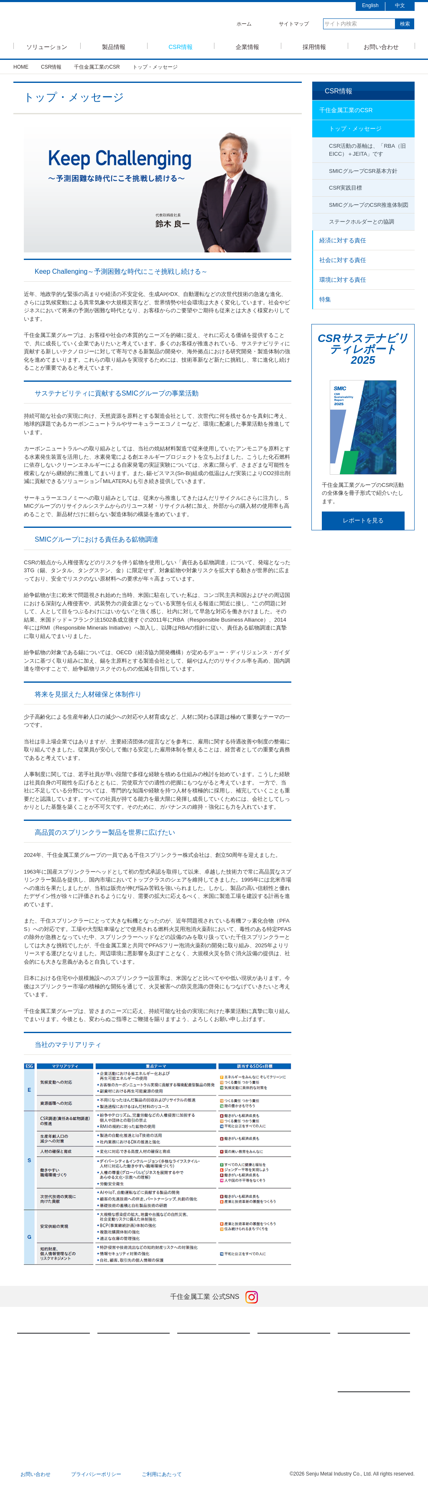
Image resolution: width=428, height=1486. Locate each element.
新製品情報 (359, 1401)
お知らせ (356, 1427)
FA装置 (114, 1356)
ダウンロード (121, 1395)
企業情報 (247, 46)
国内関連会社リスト (288, 1408)
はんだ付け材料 (123, 1343)
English (370, 5)
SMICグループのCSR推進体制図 (368, 205)
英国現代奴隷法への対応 (213, 1415)
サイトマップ (294, 24)
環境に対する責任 (342, 279)
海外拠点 (276, 1395)
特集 (325, 299)
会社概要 (276, 1369)
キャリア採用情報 (366, 1356)
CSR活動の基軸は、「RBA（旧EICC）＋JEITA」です (367, 150)
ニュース (357, 1381)
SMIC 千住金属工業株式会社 (87, 22)
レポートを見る (363, 520)
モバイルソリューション (53, 1356)
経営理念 (276, 1356)
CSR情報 (180, 46)
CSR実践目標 (345, 188)
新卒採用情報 (361, 1343)
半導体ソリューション (51, 1343)
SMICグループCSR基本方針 (363, 171)
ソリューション (46, 46)
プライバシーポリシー (96, 1474)
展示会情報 (359, 1414)
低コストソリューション (53, 1382)
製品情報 (113, 46)
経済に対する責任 (342, 240)
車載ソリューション (48, 1369)
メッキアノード (123, 1382)
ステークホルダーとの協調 (361, 222)
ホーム (244, 24)
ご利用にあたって (162, 1474)
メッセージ (278, 1343)
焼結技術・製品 (123, 1369)
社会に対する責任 (342, 260)
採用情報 (314, 46)
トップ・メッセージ (355, 128)
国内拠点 (276, 1382)
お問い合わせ (381, 46)
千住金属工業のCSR (346, 110)
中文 (400, 5)
